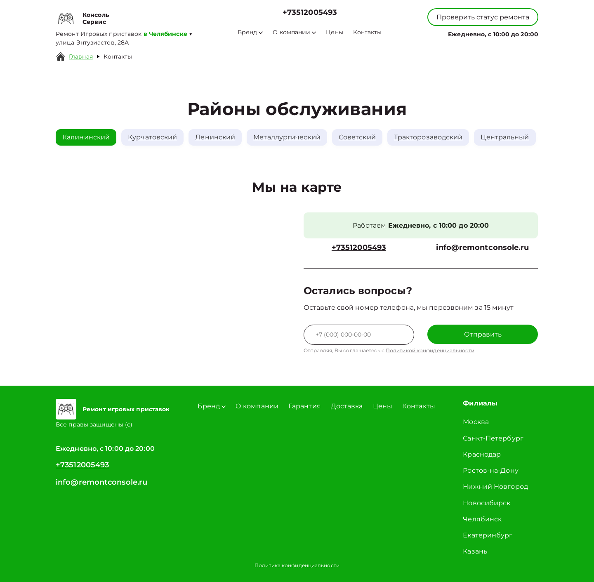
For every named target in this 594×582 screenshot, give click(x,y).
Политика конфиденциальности (297, 565)
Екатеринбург (487, 535)
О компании (294, 32)
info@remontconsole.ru (482, 247)
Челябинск (482, 519)
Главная (81, 56)
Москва (476, 422)
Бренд (250, 32)
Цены (334, 32)
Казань (475, 551)
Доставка (347, 406)
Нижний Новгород (495, 486)
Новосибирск (486, 503)
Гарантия (304, 406)
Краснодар (482, 454)
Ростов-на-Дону (490, 470)
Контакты (367, 32)
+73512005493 (310, 12)
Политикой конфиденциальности (430, 350)
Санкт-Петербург (493, 438)
